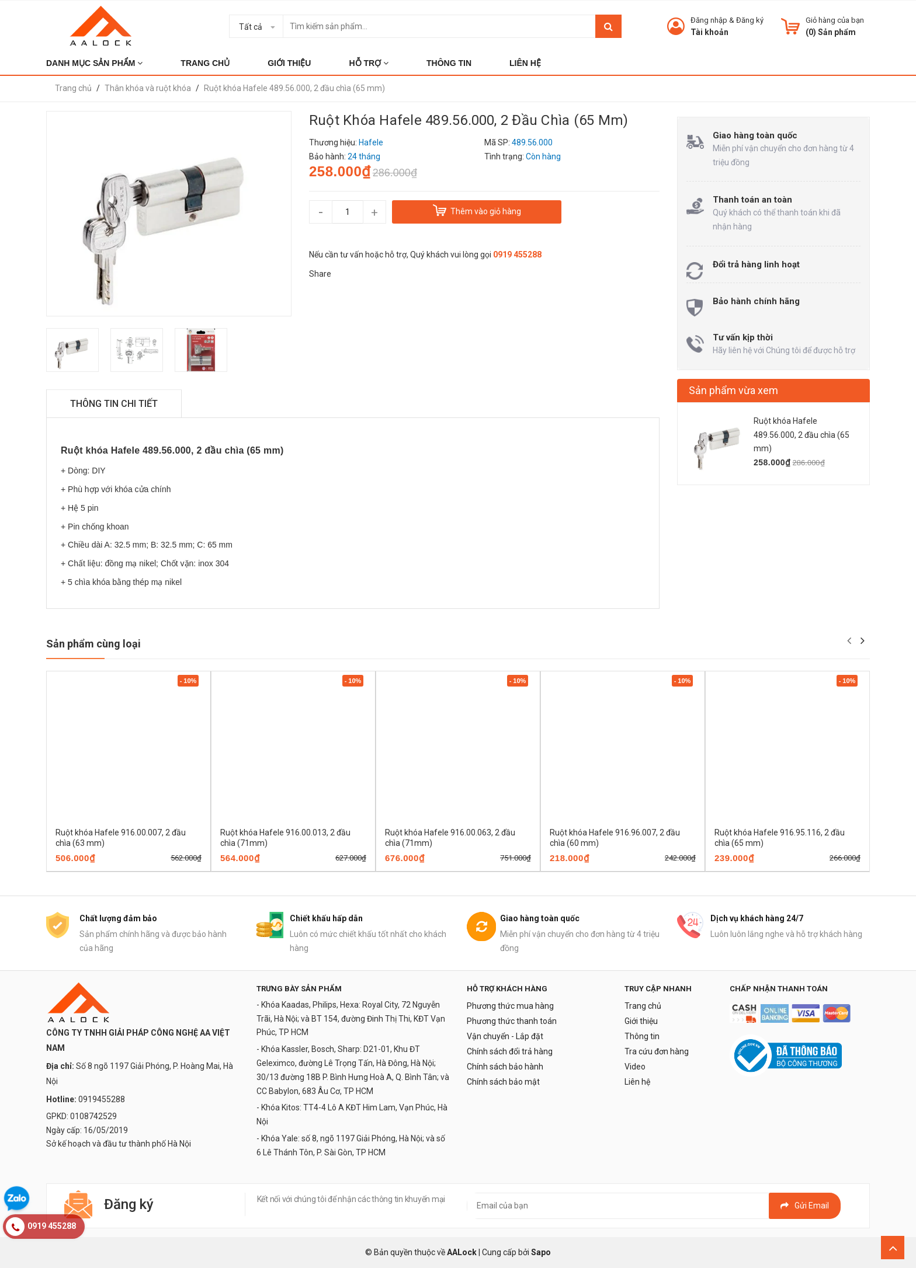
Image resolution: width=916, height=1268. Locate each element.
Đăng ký (750, 20)
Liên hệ (637, 1081)
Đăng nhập (709, 20)
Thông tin (642, 1036)
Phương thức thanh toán (512, 1021)
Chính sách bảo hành (505, 1066)
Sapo (541, 1252)
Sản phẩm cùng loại (93, 644)
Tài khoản (709, 32)
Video (635, 1066)
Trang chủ (642, 1006)
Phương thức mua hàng (510, 1006)
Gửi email (804, 1205)
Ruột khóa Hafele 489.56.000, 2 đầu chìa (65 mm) (801, 435)
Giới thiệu (641, 1021)
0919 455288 (517, 254)
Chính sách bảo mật (503, 1081)
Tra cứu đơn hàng (656, 1051)
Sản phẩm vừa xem (733, 390)
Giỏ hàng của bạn (835, 20)
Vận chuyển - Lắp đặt (505, 1036)
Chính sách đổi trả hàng (510, 1051)
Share (320, 273)
